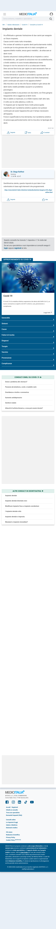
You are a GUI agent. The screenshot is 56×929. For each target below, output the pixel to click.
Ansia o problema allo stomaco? (16, 382)
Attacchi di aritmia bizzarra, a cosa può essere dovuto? (24, 408)
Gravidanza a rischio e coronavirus (17, 392)
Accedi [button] (8, 788)
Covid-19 (7, 296)
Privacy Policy (10, 819)
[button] (11, 132)
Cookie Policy (10, 821)
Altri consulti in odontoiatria (28, 491)
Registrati (15, 788)
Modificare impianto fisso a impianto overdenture (22, 506)
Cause (28, 330)
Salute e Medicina (11, 806)
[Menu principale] (5, 14)
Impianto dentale (11, 495)
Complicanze (28, 364)
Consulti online (11, 801)
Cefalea (6, 583)
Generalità (28, 319)
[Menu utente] (51, 14)
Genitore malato (10, 403)
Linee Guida (24, 833)
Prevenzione (28, 359)
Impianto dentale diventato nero (16, 501)
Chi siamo (9, 813)
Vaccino (28, 353)
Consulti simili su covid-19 (28, 377)
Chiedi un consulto (12, 791)
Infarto (6, 725)
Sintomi (28, 324)
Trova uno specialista (12, 794)
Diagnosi (28, 341)
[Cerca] (51, 18)
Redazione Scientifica (13, 816)
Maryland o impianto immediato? (16, 522)
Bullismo (7, 689)
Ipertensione (8, 618)
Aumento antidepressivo (13, 397)
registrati (17, 248)
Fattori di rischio (28, 336)
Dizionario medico (11, 809)
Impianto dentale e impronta (15, 517)
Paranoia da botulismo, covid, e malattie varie (21, 387)
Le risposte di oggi (12, 803)
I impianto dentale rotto (13, 511)
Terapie (28, 347)
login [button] (6, 248)
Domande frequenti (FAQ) (14, 796)
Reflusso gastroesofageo (13, 654)
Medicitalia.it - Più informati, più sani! (28, 14)
